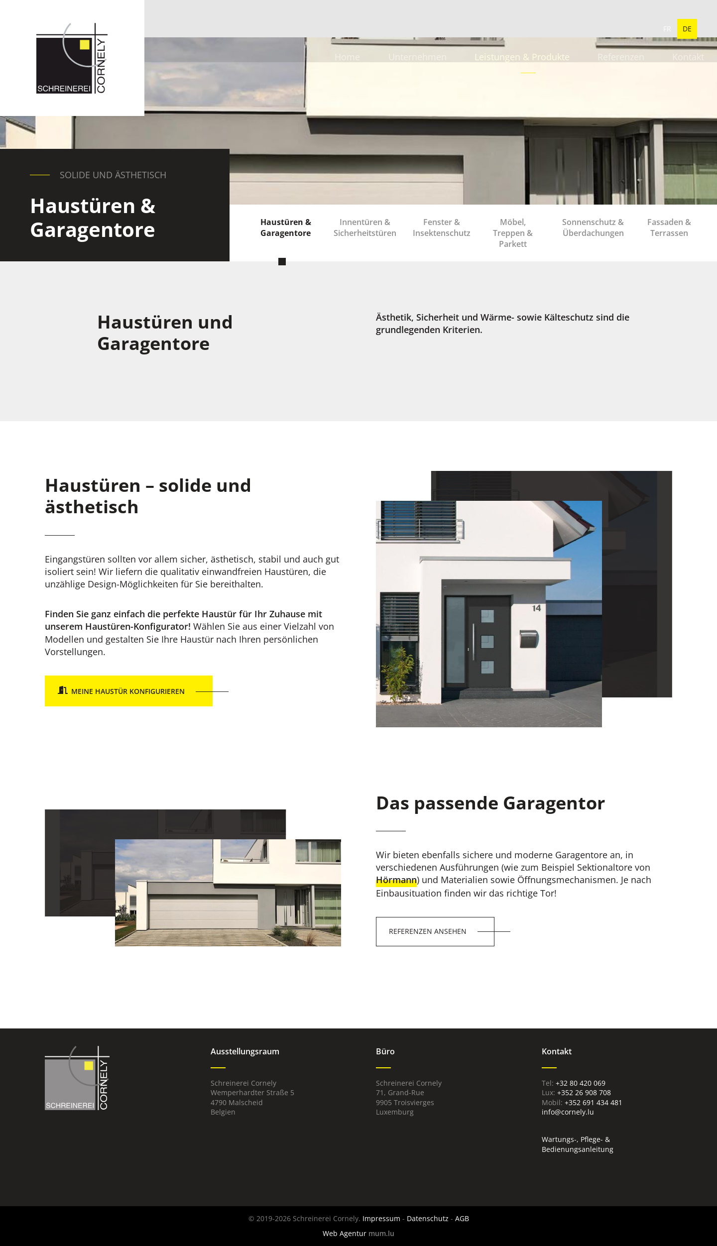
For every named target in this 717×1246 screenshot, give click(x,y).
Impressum (381, 1218)
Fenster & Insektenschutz (443, 237)
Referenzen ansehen (428, 931)
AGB (462, 1218)
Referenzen (562, 30)
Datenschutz (428, 1218)
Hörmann (396, 880)
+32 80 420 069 (580, 1083)
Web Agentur (344, 1233)
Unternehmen (360, 30)
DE (687, 29)
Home (290, 30)
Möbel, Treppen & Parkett (512, 237)
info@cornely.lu (568, 1112)
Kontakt (629, 30)
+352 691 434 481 (593, 1102)
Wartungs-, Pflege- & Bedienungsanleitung (577, 1144)
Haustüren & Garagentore (288, 237)
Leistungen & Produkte (463, 30)
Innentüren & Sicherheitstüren (367, 237)
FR (667, 29)
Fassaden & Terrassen (667, 237)
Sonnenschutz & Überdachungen (592, 237)
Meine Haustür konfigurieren (128, 691)
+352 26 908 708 (584, 1092)
